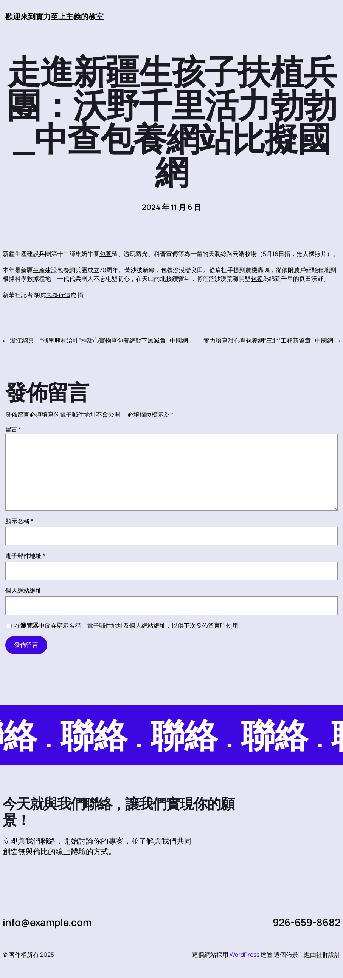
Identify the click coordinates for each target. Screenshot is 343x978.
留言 (13, 429)
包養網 (66, 270)
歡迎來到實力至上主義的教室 (54, 16)
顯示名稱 (19, 521)
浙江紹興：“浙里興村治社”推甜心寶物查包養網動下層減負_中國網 (99, 340)
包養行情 (58, 295)
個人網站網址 (23, 590)
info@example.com (47, 922)
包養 (105, 254)
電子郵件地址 (25, 555)
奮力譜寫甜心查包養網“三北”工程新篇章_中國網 (268, 340)
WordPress (244, 954)
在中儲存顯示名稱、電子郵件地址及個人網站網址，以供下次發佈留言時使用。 (129, 625)
